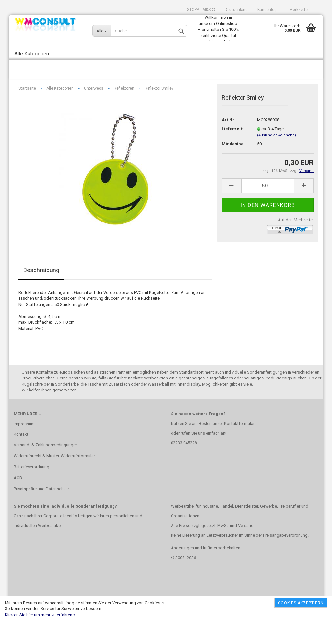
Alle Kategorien (31, 54)
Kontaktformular (239, 437)
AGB (18, 491)
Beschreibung (41, 283)
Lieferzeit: (232, 142)
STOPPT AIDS (201, 9)
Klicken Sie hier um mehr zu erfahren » (40, 614)
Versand (246, 539)
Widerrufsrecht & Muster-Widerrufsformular (54, 469)
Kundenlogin (268, 9)
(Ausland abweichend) (276, 149)
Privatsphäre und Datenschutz (41, 502)
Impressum (24, 437)
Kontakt (21, 447)
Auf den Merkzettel (296, 233)
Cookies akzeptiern (301, 603)
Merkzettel (299, 9)
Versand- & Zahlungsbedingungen (46, 458)
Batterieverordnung (31, 480)
